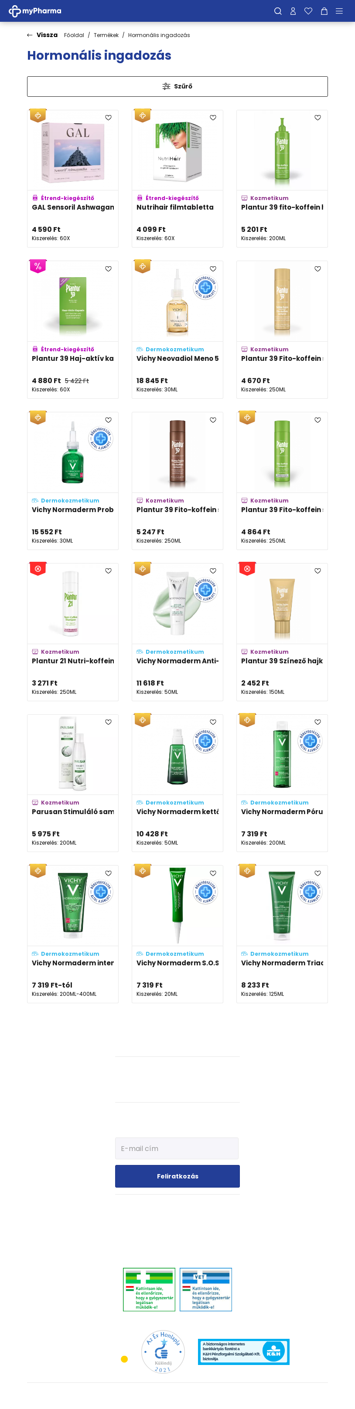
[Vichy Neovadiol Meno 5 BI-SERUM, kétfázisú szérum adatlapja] (177, 330)
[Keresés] (278, 11)
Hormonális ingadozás (159, 35)
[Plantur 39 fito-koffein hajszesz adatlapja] (282, 179)
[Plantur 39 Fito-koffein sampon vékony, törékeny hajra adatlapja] (282, 481)
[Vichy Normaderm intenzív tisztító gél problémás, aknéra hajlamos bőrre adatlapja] (73, 934)
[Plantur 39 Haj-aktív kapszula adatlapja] (73, 330)
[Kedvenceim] (308, 11)
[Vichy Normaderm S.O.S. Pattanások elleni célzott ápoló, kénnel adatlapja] (177, 934)
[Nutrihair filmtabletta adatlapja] (177, 179)
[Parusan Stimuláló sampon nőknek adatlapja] (73, 783)
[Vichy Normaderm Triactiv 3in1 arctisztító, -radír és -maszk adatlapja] (282, 934)
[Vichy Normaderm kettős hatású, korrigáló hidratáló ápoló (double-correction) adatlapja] (177, 783)
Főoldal (74, 35)
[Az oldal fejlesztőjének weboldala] (299, 1395)
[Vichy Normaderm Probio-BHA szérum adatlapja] (73, 481)
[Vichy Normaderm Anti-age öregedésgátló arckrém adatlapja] (177, 632)
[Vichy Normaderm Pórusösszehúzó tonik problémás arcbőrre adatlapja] (282, 783)
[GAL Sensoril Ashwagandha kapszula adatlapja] (73, 179)
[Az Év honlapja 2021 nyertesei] (163, 1351)
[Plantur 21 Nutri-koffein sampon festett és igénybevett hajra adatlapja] (73, 632)
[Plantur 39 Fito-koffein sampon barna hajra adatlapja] (177, 481)
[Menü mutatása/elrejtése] (342, 11)
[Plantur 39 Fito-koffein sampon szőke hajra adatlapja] (282, 330)
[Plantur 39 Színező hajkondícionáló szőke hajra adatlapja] (282, 632)
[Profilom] (293, 11)
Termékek (106, 35)
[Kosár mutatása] (324, 11)
